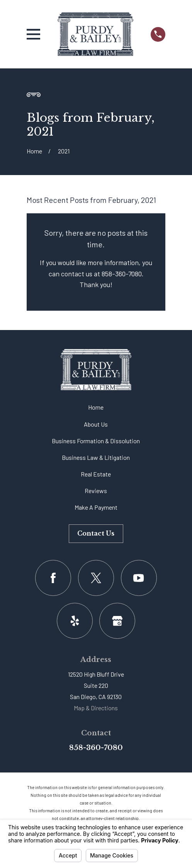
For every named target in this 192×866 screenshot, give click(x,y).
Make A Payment (96, 507)
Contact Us (95, 533)
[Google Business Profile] (117, 621)
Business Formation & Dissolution (96, 440)
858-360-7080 (96, 748)
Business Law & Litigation (96, 457)
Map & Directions (96, 707)
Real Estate (96, 474)
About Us (96, 424)
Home (96, 407)
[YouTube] (139, 578)
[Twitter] (96, 578)
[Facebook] (53, 578)
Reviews (96, 490)
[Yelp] (75, 621)
